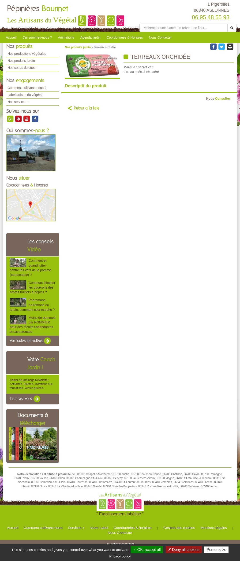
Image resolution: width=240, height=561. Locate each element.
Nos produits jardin (21, 60)
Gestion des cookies (179, 528)
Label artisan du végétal (25, 95)
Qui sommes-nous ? (37, 37)
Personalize (216, 550)
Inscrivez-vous (25, 399)
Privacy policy (120, 556)
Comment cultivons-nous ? (27, 88)
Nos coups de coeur (22, 68)
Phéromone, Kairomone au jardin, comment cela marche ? (32, 304)
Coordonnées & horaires (132, 528)
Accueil (11, 37)
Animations (66, 37)
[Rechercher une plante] (183, 28)
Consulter (218, 98)
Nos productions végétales (27, 53)
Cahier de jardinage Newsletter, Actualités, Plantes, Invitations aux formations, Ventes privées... (31, 384)
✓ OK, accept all (147, 550)
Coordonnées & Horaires (125, 37)
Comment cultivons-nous (43, 528)
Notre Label (99, 528)
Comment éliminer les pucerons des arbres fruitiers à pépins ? (32, 287)
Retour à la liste (87, 108)
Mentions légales (213, 528)
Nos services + (18, 102)
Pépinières (37, 9)
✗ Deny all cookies (183, 550)
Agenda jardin (90, 37)
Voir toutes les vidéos (31, 341)
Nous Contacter (160, 37)
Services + (76, 528)
